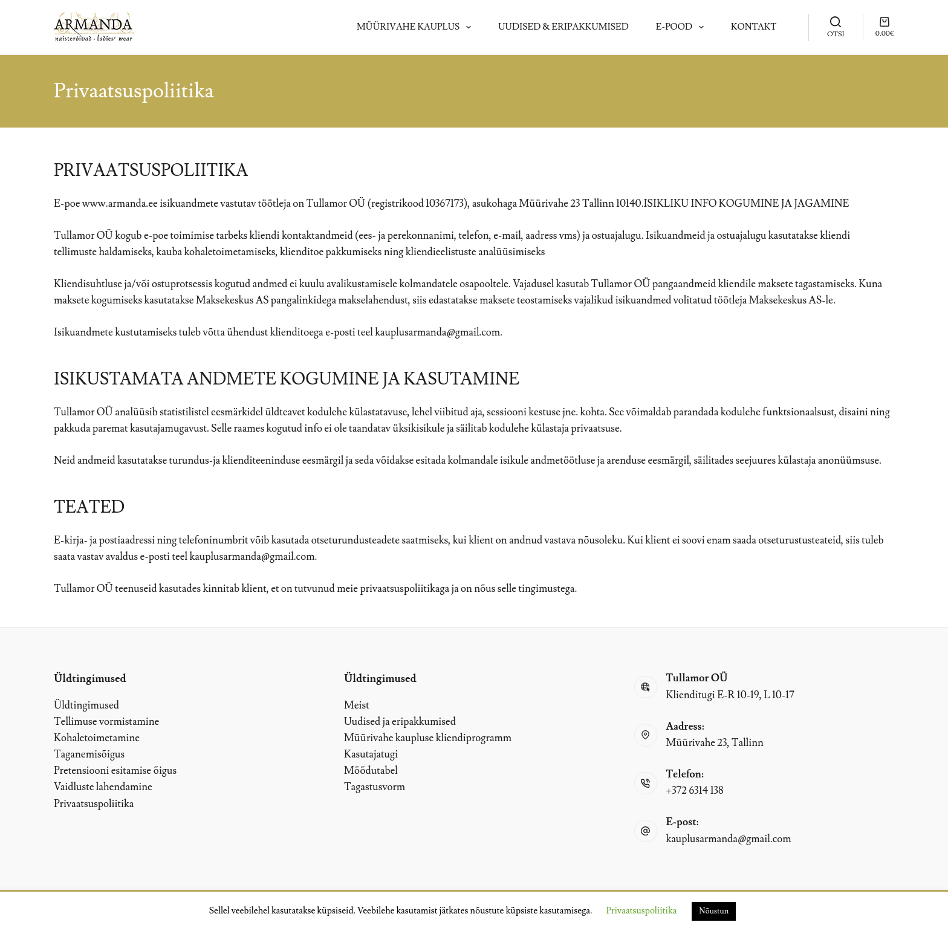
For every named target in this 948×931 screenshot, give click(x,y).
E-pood (682, 27)
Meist (356, 705)
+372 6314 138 (695, 790)
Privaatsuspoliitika (94, 804)
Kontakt (754, 27)
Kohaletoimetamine (97, 738)
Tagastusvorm (374, 787)
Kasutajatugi (371, 754)
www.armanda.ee (120, 203)
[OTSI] (836, 27)
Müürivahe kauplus (416, 27)
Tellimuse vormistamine (106, 721)
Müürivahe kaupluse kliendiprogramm (427, 738)
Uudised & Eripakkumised (563, 27)
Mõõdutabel (371, 770)
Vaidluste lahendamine (103, 787)
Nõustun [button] (714, 911)
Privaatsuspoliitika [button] (641, 910)
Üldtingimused (86, 705)
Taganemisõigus (89, 754)
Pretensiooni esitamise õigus (115, 770)
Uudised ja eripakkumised (400, 721)
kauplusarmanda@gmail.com (437, 332)
